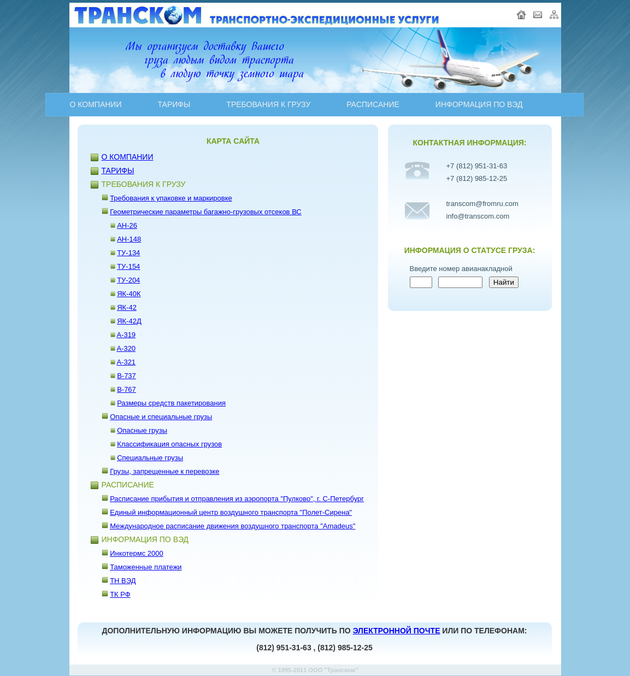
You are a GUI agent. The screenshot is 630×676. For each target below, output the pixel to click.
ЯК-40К (128, 294)
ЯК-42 (127, 307)
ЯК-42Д (129, 321)
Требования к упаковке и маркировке (171, 198)
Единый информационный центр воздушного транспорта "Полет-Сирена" (231, 512)
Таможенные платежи (146, 567)
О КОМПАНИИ (96, 104)
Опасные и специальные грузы (161, 417)
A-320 (126, 348)
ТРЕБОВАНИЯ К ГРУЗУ (268, 104)
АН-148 (129, 239)
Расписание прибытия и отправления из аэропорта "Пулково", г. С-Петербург (237, 499)
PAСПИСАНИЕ (372, 104)
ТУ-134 (128, 253)
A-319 (126, 335)
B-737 (126, 376)
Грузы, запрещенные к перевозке (164, 471)
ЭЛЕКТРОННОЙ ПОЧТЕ (396, 630)
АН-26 (127, 225)
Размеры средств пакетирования (171, 403)
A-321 (126, 362)
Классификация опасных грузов (169, 444)
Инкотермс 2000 (136, 553)
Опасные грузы (142, 430)
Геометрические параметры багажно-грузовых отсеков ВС (206, 212)
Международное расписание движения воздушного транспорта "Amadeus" (232, 526)
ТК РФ (120, 594)
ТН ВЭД (123, 581)
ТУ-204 (128, 280)
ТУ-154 (128, 266)
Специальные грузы (150, 458)
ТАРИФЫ (173, 104)
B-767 (126, 389)
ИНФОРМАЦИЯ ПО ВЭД (479, 104)
